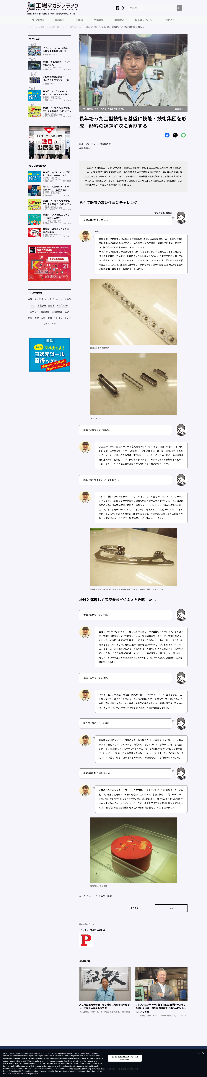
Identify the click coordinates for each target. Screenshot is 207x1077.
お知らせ (170, 20)
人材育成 (38, 299)
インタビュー (85, 896)
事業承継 (41, 306)
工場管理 (99, 20)
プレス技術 (38, 20)
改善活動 (45, 312)
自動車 (51, 306)
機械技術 (119, 20)
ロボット (34, 312)
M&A (32, 306)
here (91, 1058)
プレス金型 (99, 896)
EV (60, 318)
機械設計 (60, 20)
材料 (30, 318)
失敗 (37, 318)
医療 (109, 896)
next (171, 908)
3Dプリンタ (62, 306)
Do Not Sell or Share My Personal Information (20, 1071)
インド (67, 318)
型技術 (79, 20)
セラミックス (49, 324)
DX (55, 318)
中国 (50, 318)
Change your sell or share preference (24, 1074)
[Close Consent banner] (203, 1053)
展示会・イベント (144, 20)
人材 (43, 318)
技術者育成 (57, 312)
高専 (67, 312)
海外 (30, 299)
